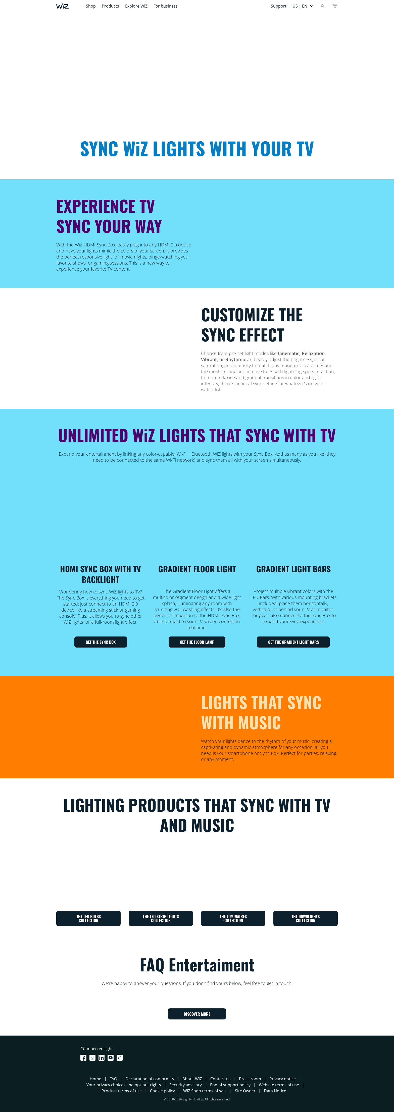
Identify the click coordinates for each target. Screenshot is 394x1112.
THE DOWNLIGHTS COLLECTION (305, 918)
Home (95, 1079)
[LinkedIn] (102, 1058)
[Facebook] (84, 1058)
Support (278, 6)
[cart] (335, 6)
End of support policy (230, 1085)
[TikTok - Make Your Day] (121, 1058)
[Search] (323, 6)
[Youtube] (112, 1058)
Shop (91, 6)
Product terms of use (122, 1091)
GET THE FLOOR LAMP (197, 642)
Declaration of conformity (149, 1079)
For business (166, 6)
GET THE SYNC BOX (101, 642)
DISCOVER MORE (197, 1014)
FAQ (113, 1079)
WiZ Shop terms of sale (205, 1091)
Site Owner (245, 1091)
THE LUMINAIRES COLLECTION (233, 918)
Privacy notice (282, 1079)
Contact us (220, 1079)
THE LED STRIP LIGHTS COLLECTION (161, 918)
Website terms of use (279, 1085)
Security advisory (185, 1085)
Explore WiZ (136, 6)
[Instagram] (93, 1058)
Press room (250, 1079)
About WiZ (192, 1079)
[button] (303, 6)
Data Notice (275, 1091)
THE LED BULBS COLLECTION (88, 918)
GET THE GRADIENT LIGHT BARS (293, 642)
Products (110, 6)
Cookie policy (162, 1091)
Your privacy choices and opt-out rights (123, 1085)
